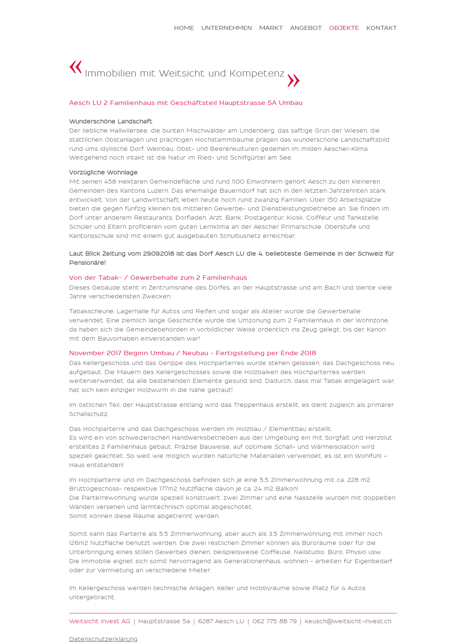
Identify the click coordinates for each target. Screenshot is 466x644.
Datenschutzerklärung (103, 639)
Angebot (306, 28)
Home (184, 28)
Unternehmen (226, 28)
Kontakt (381, 28)
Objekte (344, 28)
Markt (271, 28)
